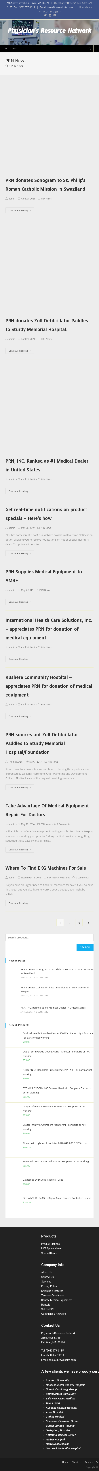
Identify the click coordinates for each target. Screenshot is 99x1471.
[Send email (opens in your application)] (54, 15)
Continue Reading (20, 210)
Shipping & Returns (52, 1290)
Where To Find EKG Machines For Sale (45, 868)
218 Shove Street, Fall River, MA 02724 (28, 3)
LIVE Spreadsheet (51, 1248)
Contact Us (47, 1277)
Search (85, 947)
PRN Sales (65, 877)
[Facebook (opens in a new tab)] (50, 15)
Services (46, 1281)
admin (12, 198)
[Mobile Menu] (10, 48)
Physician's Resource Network (49, 32)
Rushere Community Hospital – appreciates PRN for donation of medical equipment (48, 686)
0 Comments (63, 824)
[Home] (6, 66)
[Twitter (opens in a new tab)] (45, 15)
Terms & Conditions (52, 1295)
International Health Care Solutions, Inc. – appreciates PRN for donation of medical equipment (48, 629)
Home (65, 1462)
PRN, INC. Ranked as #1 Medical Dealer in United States (52, 1007)
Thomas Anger (16, 761)
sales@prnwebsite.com (60, 7)
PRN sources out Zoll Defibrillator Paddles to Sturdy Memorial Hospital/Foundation (41, 743)
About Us (46, 1272)
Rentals (45, 1304)
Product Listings (50, 1243)
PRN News (46, 198)
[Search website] (89, 49)
